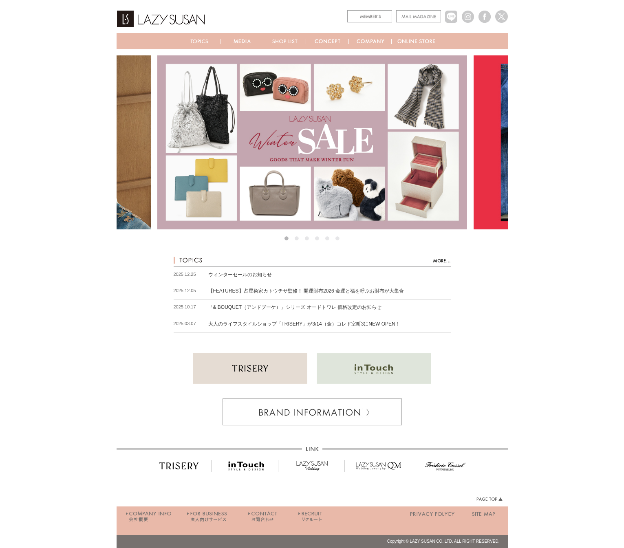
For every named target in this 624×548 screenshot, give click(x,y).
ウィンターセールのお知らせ (240, 274)
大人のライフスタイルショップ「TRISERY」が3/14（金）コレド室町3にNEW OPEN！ (304, 324)
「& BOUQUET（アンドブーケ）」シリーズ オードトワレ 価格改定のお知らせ (294, 307)
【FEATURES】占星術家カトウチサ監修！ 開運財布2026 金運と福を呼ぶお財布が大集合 (306, 291)
